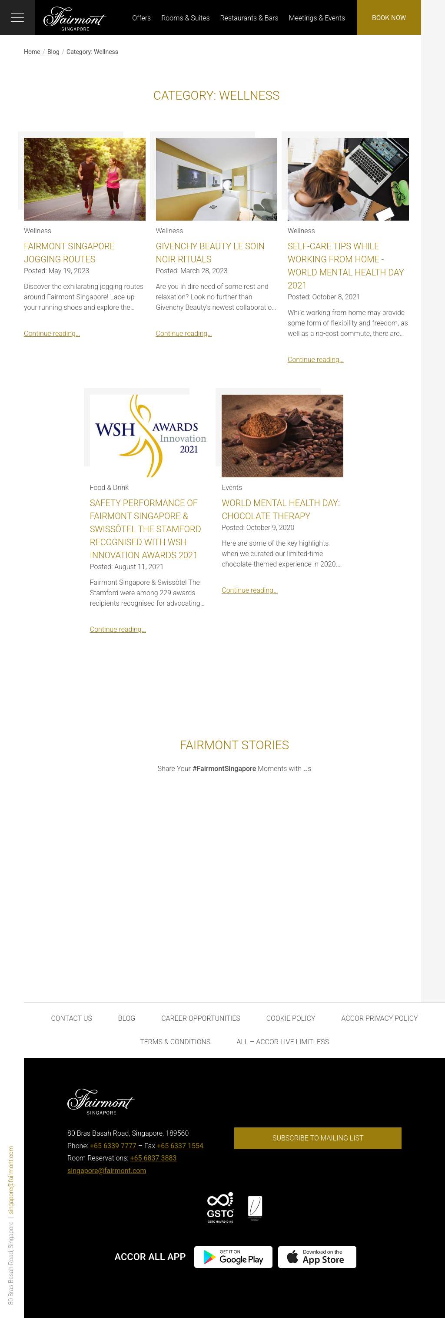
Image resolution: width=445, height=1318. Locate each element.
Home (32, 51)
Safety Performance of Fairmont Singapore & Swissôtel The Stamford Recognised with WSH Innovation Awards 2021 (145, 529)
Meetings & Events (317, 18)
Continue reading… (52, 333)
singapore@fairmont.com (10, 1180)
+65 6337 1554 (180, 1146)
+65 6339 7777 (113, 1146)
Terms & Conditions (175, 1042)
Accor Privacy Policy (379, 1018)
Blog (53, 51)
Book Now (389, 17)
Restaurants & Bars (249, 18)
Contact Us (71, 1018)
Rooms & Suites (185, 18)
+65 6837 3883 (153, 1158)
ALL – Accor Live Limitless (282, 1042)
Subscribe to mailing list (318, 1138)
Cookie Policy (290, 1018)
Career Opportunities (200, 1018)
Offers (141, 18)
